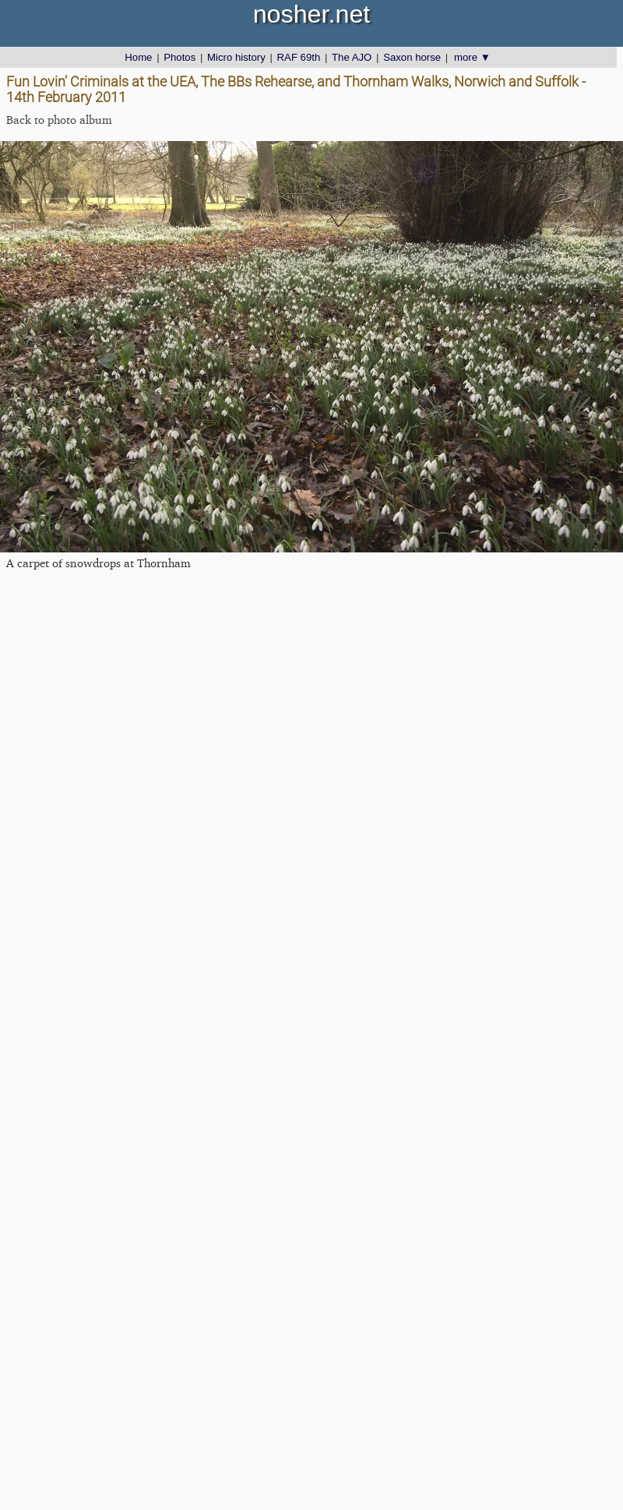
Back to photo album (59, 119)
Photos (179, 57)
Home (138, 57)
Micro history (236, 57)
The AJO (351, 57)
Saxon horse (412, 57)
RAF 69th (299, 57)
